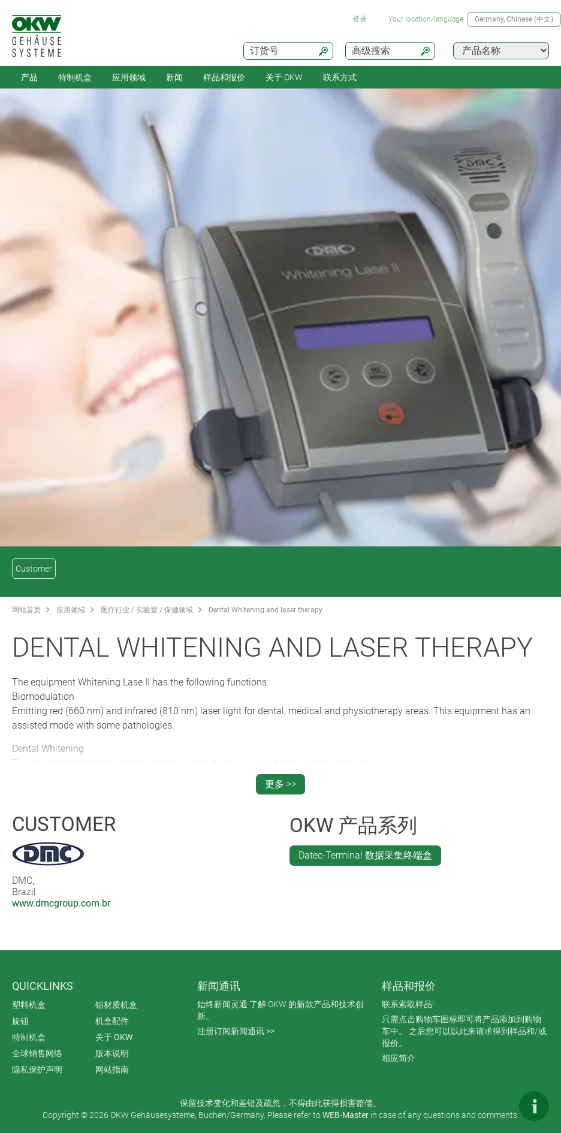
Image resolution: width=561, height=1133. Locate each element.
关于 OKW (113, 1037)
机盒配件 (112, 1021)
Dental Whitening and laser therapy (265, 610)
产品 (29, 77)
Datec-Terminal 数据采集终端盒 (365, 855)
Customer (34, 568)
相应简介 (398, 1058)
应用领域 (129, 77)
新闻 (174, 77)
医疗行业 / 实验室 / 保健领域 (147, 610)
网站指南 (112, 1069)
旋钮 (20, 1021)
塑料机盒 (29, 1005)
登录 (359, 19)
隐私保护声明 (37, 1069)
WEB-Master (345, 1115)
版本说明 (112, 1053)
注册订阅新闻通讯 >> (236, 1031)
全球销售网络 (37, 1053)
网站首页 (26, 610)
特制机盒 (75, 77)
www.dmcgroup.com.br (61, 903)
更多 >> (280, 784)
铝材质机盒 (116, 1005)
